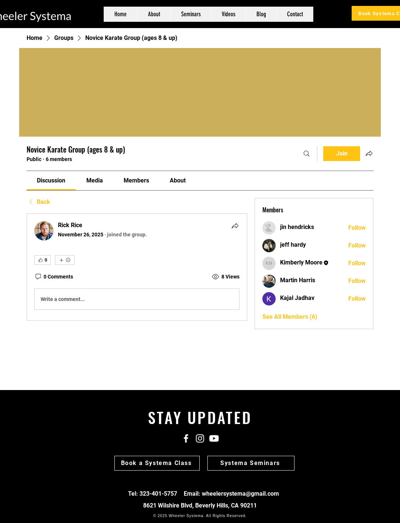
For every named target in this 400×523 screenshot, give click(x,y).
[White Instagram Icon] (200, 438)
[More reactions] (65, 260)
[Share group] (369, 153)
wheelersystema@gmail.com (240, 493)
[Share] (235, 225)
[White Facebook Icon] (186, 438)
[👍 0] (42, 260)
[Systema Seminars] (250, 463)
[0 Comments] (53, 277)
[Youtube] (214, 438)
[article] (137, 267)
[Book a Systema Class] (157, 463)
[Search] (306, 153)
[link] (51, 180)
